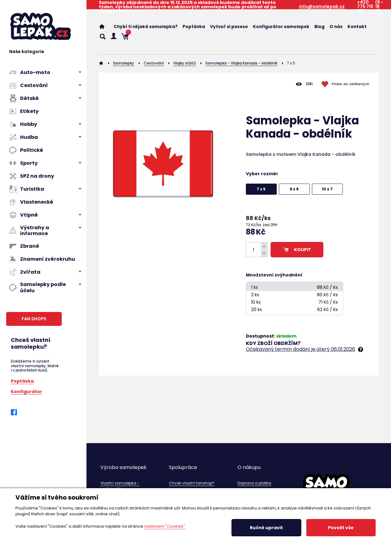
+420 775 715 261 (365, 6)
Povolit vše (341, 528)
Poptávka (22, 380)
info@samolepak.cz (322, 6)
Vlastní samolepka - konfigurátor (119, 485)
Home (105, 26)
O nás (336, 27)
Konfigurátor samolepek (281, 27)
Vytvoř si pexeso (229, 27)
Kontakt (357, 27)
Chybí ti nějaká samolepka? (146, 27)
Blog (319, 27)
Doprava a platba (254, 483)
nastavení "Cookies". (165, 526)
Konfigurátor (26, 391)
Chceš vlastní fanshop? (191, 483)
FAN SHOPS (34, 319)
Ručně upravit (266, 528)
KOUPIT (297, 250)
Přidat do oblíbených (350, 83)
